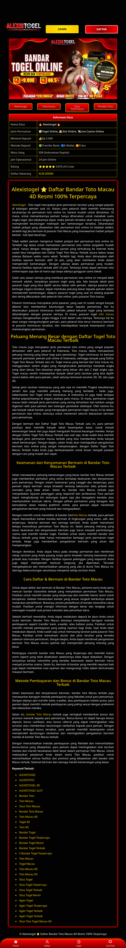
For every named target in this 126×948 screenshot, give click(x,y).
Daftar (47, 943)
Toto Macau (80, 515)
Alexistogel (19, 205)
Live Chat (110, 943)
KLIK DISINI (46, 173)
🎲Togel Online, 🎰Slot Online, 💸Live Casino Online (71, 131)
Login (78, 943)
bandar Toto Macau (39, 714)
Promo (16, 943)
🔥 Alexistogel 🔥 (49, 124)
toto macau (106, 314)
